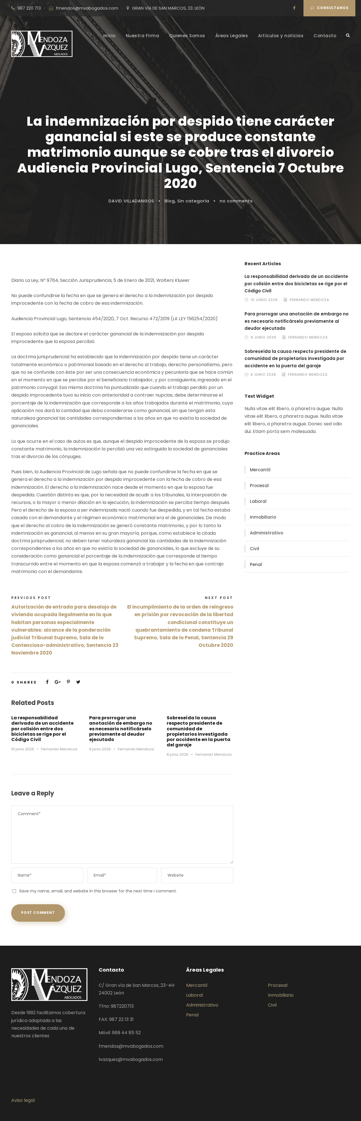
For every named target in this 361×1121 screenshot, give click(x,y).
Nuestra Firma (142, 36)
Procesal (259, 485)
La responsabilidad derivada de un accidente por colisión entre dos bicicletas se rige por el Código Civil (42, 729)
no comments (236, 201)
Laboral (258, 501)
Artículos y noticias (280, 36)
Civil (254, 549)
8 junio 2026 (177, 754)
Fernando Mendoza (59, 749)
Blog (170, 201)
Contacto (325, 36)
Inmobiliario (263, 517)
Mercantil (260, 470)
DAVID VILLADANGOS (131, 201)
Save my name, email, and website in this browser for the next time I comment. (98, 891)
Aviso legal (23, 1100)
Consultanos (330, 7)
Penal (256, 564)
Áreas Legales (231, 36)
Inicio (109, 36)
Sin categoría (193, 201)
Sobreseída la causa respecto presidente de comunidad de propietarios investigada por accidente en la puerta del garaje (198, 731)
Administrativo (266, 533)
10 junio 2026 (22, 749)
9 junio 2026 (100, 749)
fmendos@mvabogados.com (87, 8)
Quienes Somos (187, 36)
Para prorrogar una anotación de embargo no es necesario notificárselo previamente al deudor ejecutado (120, 729)
